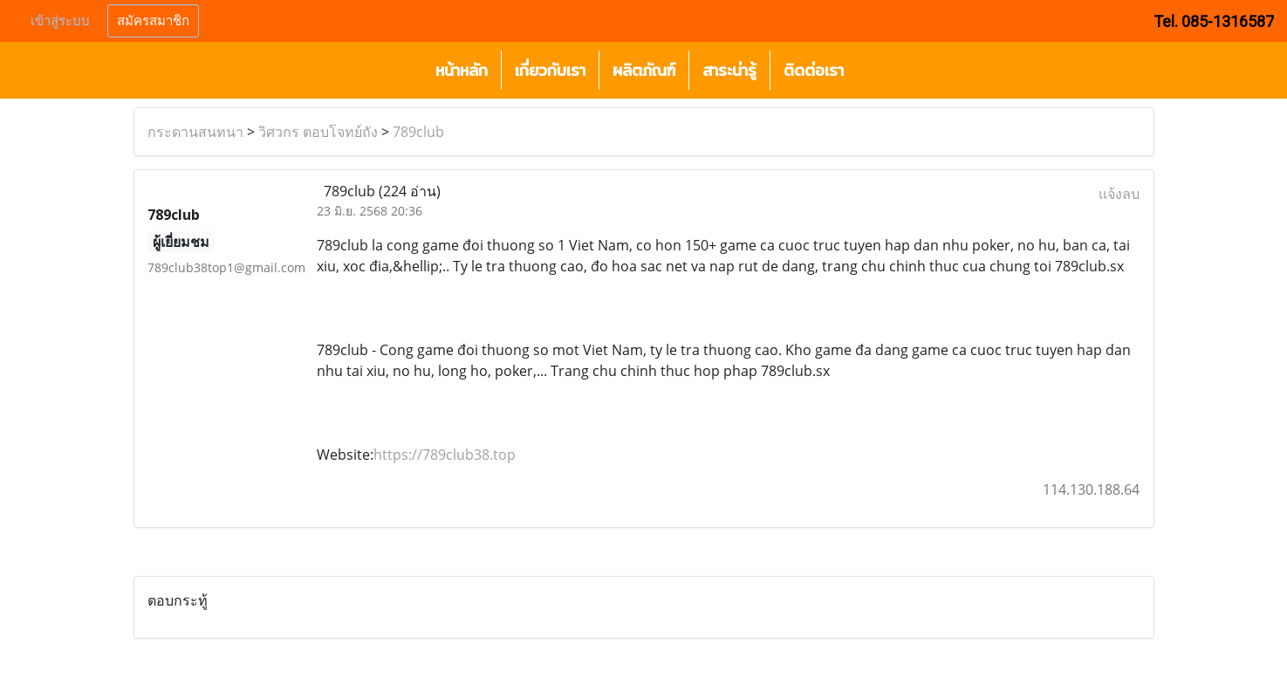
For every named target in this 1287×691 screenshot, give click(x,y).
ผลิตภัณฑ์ (644, 70)
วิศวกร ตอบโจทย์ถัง (318, 131)
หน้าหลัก (461, 70)
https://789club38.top (444, 454)
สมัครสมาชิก (153, 21)
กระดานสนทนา (195, 131)
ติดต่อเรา (814, 70)
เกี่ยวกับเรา (550, 70)
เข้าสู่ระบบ (60, 21)
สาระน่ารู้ (729, 70)
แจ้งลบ (1119, 193)
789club (418, 131)
